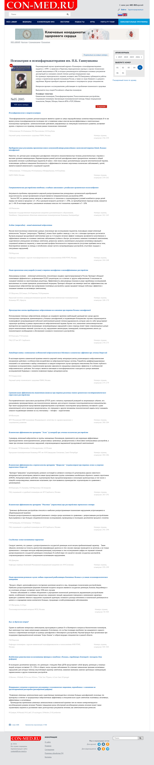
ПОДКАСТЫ (79, 22)
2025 (132, 57)
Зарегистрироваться (135, 9)
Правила (48, 746)
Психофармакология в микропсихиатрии (25, 113)
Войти (123, 9)
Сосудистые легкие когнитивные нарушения (26, 540)
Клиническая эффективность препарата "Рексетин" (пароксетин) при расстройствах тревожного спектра (51, 505)
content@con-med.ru (19, 751)
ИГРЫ (92, 22)
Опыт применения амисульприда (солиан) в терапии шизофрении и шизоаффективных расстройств (48, 270)
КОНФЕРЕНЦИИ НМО (46, 22)
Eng (124, 14)
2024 (126, 57)
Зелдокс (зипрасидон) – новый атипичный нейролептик (30, 225)
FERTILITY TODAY (108, 22)
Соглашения (49, 749)
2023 (120, 57)
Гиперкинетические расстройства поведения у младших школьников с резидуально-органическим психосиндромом (54, 188)
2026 (138, 57)
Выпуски (25, 42)
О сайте (48, 742)
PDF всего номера (21, 105)
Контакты (48, 757)
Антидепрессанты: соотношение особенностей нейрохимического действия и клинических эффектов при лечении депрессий (58, 353)
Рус (119, 14)
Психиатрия (46, 42)
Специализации (34, 42)
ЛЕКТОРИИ (64, 22)
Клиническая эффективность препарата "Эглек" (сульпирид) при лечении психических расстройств (48, 432)
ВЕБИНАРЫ (27, 22)
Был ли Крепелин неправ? (19, 622)
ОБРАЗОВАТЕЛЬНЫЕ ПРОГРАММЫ (134, 22)
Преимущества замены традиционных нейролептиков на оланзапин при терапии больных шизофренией (50, 310)
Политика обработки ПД (54, 753)
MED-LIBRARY (11, 22)
